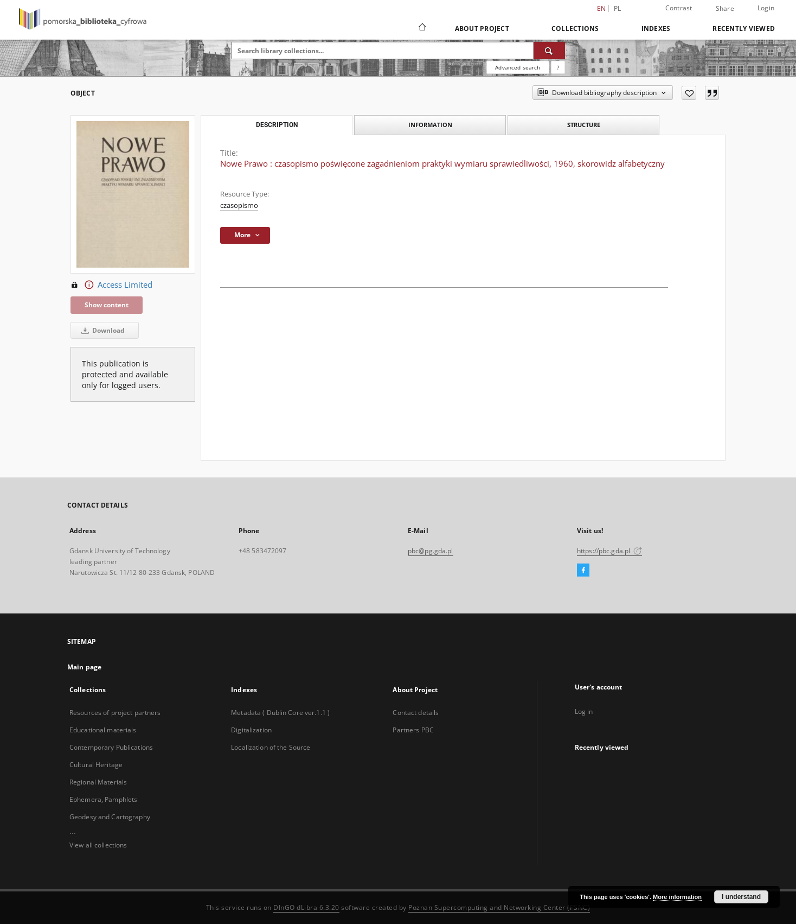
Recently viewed (743, 28)
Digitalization (251, 730)
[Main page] (421, 28)
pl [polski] (617, 8)
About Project (482, 28)
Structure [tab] (583, 125)
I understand (741, 897)
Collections (575, 28)
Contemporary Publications (111, 747)
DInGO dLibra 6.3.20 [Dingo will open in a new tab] (306, 907)
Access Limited (111, 285)
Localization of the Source (270, 747)
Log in (584, 711)
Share (725, 8)
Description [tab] (277, 125)
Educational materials (103, 730)
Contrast (678, 7)
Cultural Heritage (96, 764)
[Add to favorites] (689, 93)
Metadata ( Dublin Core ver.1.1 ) (280, 712)
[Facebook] (583, 570)
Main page (84, 667)
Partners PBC (413, 730)
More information (677, 897)
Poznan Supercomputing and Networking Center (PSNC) (499, 907)
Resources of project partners (115, 712)
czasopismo (239, 205)
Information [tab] (430, 125)
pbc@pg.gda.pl (430, 550)
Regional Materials (98, 782)
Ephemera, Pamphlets (103, 799)
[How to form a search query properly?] (558, 67)
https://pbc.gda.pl (609, 550)
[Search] (549, 50)
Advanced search (517, 67)
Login (766, 7)
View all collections (98, 845)
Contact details (416, 712)
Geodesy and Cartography (109, 816)
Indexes (656, 28)
